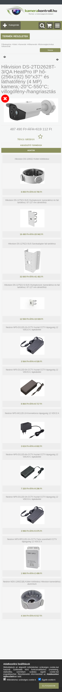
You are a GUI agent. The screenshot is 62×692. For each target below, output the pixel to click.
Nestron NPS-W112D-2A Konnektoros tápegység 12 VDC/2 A (32, 413)
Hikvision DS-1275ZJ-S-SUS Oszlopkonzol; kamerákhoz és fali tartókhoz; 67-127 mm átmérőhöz (32, 286)
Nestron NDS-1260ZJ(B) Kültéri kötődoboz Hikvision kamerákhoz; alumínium (32, 583)
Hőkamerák (32, 44)
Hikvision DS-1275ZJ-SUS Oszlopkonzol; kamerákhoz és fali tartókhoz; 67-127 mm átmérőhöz (32, 201)
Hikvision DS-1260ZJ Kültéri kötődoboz (32, 159)
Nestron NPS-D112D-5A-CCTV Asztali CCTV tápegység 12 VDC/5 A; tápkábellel (32, 371)
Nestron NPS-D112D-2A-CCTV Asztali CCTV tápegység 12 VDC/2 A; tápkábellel (32, 328)
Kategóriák (14, 25)
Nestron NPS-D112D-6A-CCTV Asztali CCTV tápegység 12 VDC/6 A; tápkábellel (32, 455)
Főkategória (6, 44)
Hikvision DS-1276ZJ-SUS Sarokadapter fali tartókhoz (32, 244)
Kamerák (22, 44)
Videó (15, 44)
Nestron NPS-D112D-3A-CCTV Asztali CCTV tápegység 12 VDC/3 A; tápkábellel (32, 498)
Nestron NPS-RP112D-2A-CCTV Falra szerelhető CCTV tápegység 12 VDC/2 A (32, 540)
